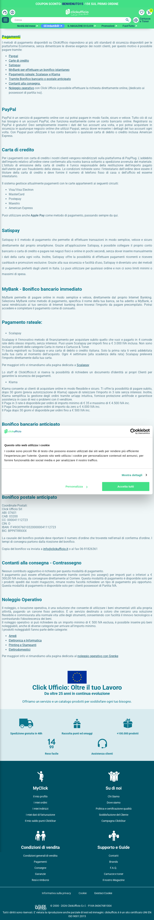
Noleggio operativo (21, 88)
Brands (113, 861)
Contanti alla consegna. (25, 83)
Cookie (83, 893)
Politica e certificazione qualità (114, 808)
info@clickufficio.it (55, 549)
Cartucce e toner (113, 873)
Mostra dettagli (132, 475)
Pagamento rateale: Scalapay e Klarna (34, 74)
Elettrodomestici (19, 649)
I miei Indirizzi (40, 808)
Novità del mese (26, 25)
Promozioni (107, 25)
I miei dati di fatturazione (40, 814)
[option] (27, 26)
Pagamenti (40, 861)
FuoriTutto (128, 25)
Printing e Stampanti (22, 645)
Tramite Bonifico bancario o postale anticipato (40, 79)
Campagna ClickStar (113, 820)
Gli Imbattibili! (51, 25)
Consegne (40, 867)
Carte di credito (19, 60)
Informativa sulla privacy (56, 893)
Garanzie (40, 873)
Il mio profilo (40, 796)
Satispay (15, 65)
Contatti (113, 855)
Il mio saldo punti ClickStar (40, 820)
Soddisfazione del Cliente (113, 814)
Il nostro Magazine (113, 880)
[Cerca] (71, 20)
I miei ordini (40, 802)
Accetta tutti (125, 486)
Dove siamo (113, 802)
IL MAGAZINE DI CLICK (80, 25)
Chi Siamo (114, 796)
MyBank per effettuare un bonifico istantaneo (39, 70)
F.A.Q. (113, 867)
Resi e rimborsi (40, 880)
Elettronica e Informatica (25, 640)
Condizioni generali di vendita (40, 855)
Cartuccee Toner (145, 20)
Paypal (13, 56)
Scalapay (83, 365)
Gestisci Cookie (103, 893)
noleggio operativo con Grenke (97, 656)
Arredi (13, 636)
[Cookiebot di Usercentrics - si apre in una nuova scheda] (133, 431)
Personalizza (76, 486)
